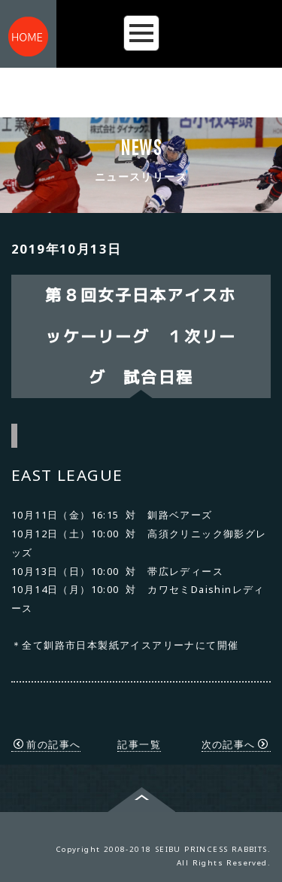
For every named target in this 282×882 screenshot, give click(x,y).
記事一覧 (139, 744)
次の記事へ (235, 744)
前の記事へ (47, 744)
